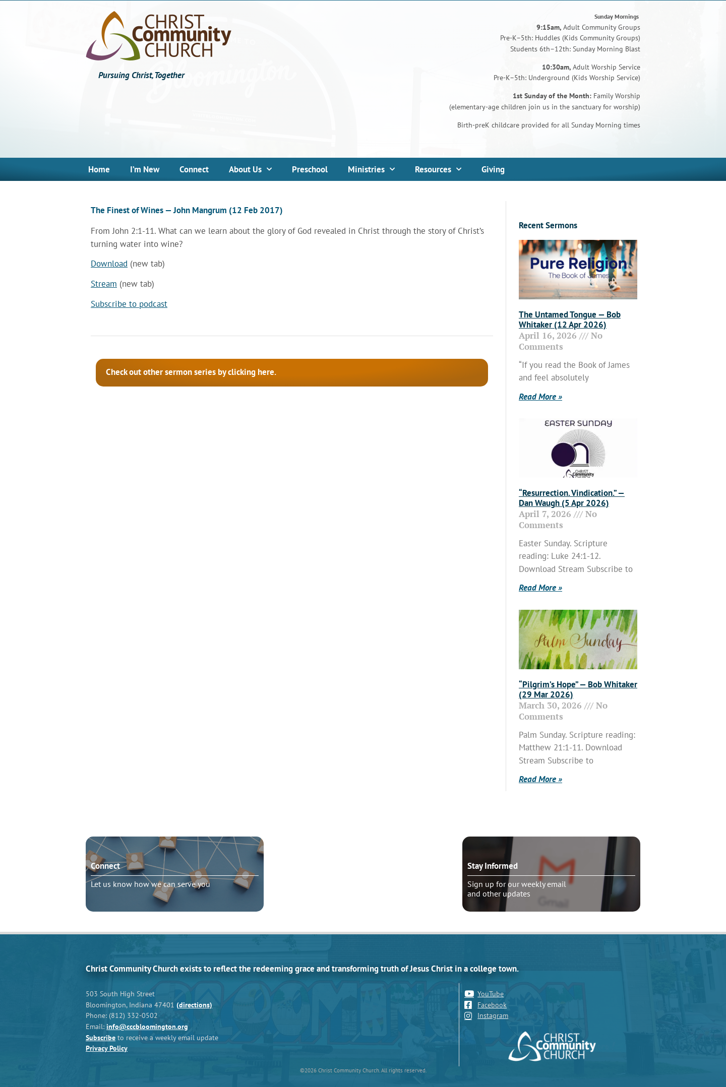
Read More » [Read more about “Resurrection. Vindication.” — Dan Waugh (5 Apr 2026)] (540, 587)
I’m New (144, 169)
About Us (250, 169)
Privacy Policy (107, 1048)
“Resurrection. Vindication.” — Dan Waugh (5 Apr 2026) (572, 497)
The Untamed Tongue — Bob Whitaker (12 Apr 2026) (570, 319)
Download (109, 263)
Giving (493, 169)
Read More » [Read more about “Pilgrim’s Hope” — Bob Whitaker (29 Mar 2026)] (540, 779)
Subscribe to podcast (129, 303)
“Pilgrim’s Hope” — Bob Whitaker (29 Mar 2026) (578, 689)
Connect (194, 169)
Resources (438, 169)
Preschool (310, 169)
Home (99, 169)
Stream (104, 283)
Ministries (371, 169)
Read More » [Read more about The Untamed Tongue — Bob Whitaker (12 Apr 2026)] (540, 396)
